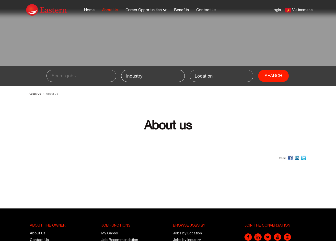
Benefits (181, 10)
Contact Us (206, 10)
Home (89, 10)
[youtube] (277, 237)
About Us (110, 10)
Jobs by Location (187, 233)
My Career (109, 233)
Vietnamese (302, 10)
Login (276, 10)
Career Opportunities (146, 10)
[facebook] (248, 237)
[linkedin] (258, 237)
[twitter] (267, 237)
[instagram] (287, 237)
